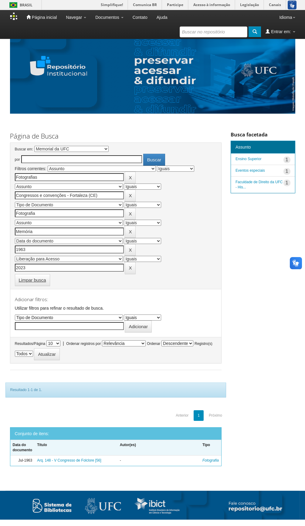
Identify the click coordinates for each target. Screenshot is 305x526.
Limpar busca (32, 280)
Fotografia (210, 460)
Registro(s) (203, 344)
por (17, 159)
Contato (140, 17)
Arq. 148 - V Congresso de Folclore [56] (69, 460)
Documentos (109, 17)
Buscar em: (24, 149)
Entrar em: (280, 31)
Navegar (76, 17)
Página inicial (41, 17)
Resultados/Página (30, 344)
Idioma (287, 17)
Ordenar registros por (83, 344)
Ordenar (153, 344)
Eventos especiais (250, 170)
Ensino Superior (248, 159)
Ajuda (162, 17)
